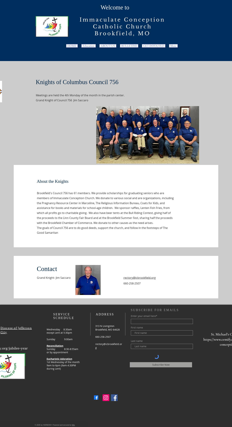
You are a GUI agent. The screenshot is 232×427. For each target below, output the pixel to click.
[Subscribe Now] (161, 364)
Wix (73, 425)
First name (137, 327)
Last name (137, 341)
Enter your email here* (144, 316)
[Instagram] (106, 397)
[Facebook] (96, 397)
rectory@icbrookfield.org (139, 278)
